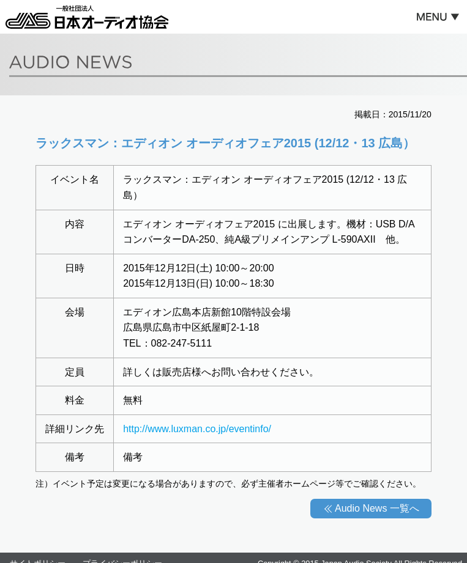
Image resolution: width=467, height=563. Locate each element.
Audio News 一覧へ (377, 508)
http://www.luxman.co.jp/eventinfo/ (197, 429)
